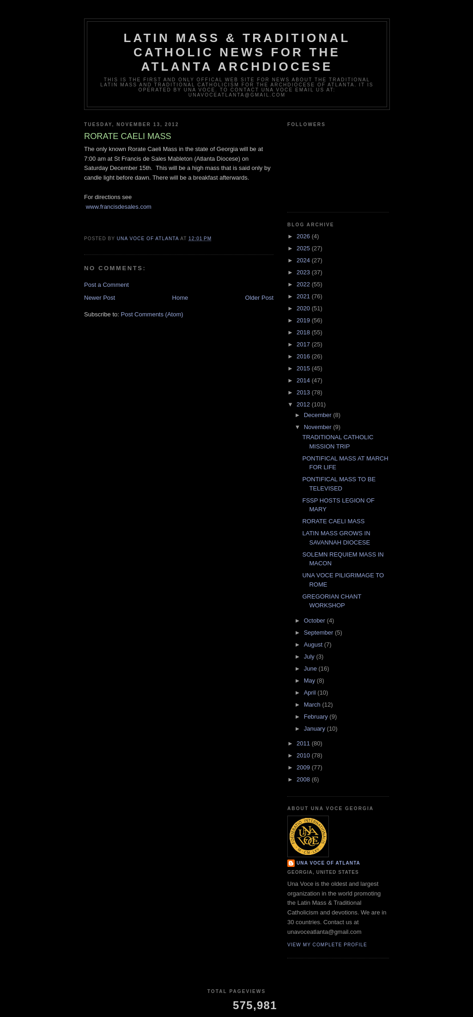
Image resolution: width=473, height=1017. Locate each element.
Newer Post (99, 297)
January (315, 728)
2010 (304, 755)
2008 (304, 779)
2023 (304, 272)
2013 (304, 392)
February (317, 716)
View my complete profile (327, 944)
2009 (304, 767)
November (319, 427)
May (310, 680)
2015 (304, 368)
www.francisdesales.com (119, 206)
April (311, 692)
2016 (304, 356)
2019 (304, 320)
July (310, 656)
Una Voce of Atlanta (328, 863)
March (313, 704)
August (314, 644)
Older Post (259, 297)
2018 (304, 332)
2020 (304, 308)
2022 (304, 284)
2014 (304, 380)
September (319, 632)
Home (180, 297)
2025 (304, 248)
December (319, 415)
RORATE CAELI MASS (333, 521)
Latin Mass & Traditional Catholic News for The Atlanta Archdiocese (236, 52)
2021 (304, 296)
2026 (304, 236)
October (315, 620)
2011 (304, 743)
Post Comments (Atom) (152, 314)
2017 (304, 344)
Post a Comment (106, 284)
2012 (304, 404)
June (311, 668)
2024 (304, 260)
